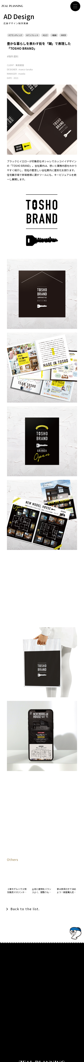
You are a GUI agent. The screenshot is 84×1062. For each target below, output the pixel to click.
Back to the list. (25, 908)
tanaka (29, 69)
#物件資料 (12, 56)
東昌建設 (19, 65)
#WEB (63, 35)
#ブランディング (15, 35)
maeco (22, 69)
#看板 (54, 35)
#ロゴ (45, 35)
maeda (21, 73)
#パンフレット (32, 35)
